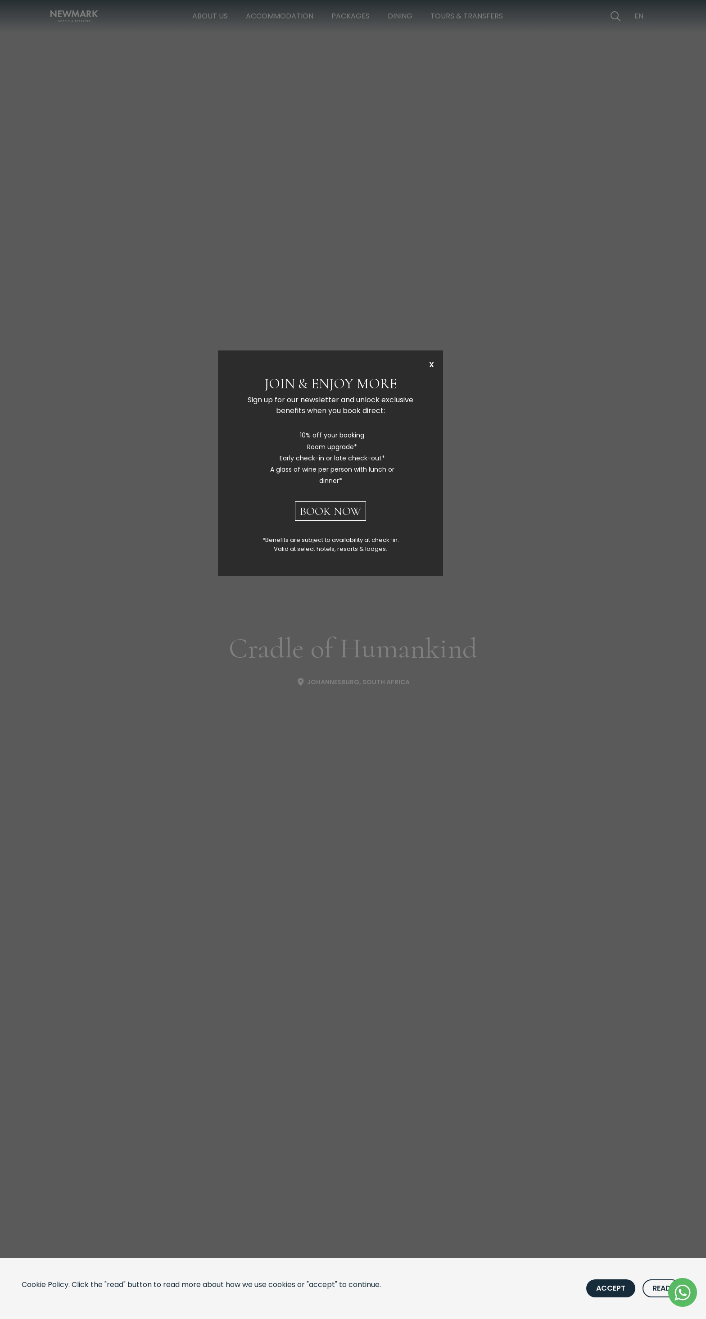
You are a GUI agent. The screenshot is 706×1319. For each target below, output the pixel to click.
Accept (610, 1288)
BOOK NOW (330, 511)
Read (661, 1288)
